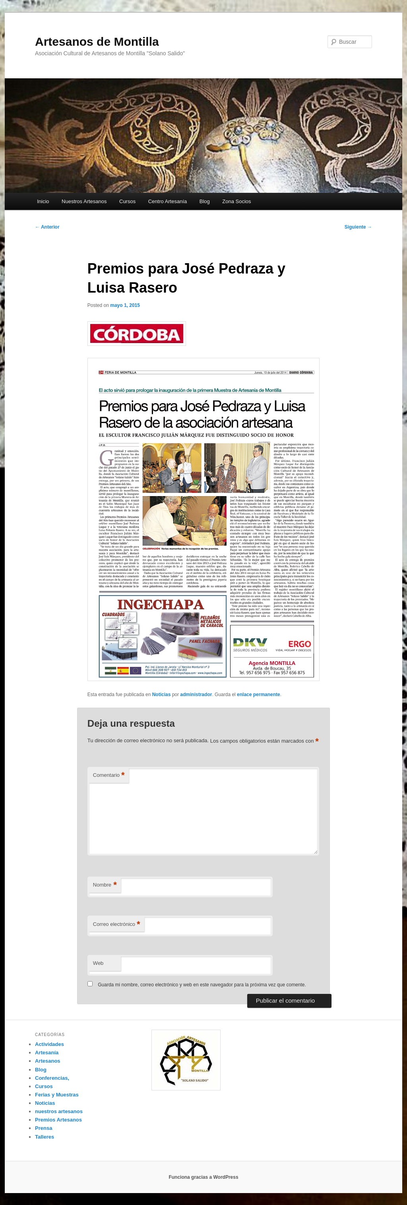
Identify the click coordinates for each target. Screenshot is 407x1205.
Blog (205, 201)
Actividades (49, 1044)
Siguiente (358, 227)
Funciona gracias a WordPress (203, 1177)
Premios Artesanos (58, 1120)
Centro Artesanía (167, 201)
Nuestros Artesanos (84, 201)
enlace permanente (258, 694)
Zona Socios (236, 201)
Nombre (105, 885)
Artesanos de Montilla (97, 41)
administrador (196, 694)
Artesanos (47, 1061)
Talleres (44, 1137)
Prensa (43, 1128)
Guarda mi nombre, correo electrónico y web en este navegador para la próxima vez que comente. (202, 985)
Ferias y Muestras (57, 1095)
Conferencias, (52, 1078)
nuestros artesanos (59, 1111)
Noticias (161, 694)
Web (98, 963)
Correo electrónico (116, 924)
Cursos (127, 201)
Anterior (47, 227)
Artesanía (46, 1053)
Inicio (43, 201)
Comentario (109, 775)
